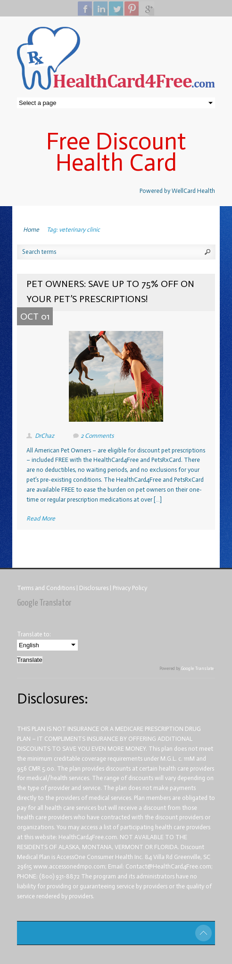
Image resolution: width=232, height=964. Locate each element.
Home (31, 229)
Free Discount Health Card (116, 152)
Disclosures (94, 587)
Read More (40, 518)
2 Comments (97, 435)
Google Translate (197, 668)
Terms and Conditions (46, 587)
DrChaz (44, 435)
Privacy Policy (130, 587)
